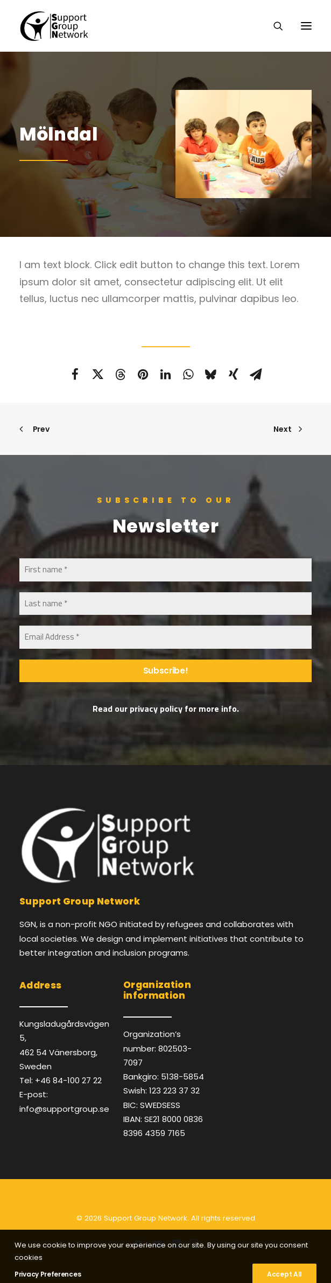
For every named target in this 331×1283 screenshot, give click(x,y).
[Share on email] (256, 374)
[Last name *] (165, 603)
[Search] (273, 26)
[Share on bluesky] (211, 374)
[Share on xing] (233, 374)
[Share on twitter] (98, 374)
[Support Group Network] (53, 26)
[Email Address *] (165, 637)
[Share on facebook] (75, 374)
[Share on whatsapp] (188, 374)
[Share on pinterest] (143, 374)
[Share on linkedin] (166, 374)
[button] (306, 26)
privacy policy (156, 708)
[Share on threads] (120, 374)
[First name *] (165, 569)
